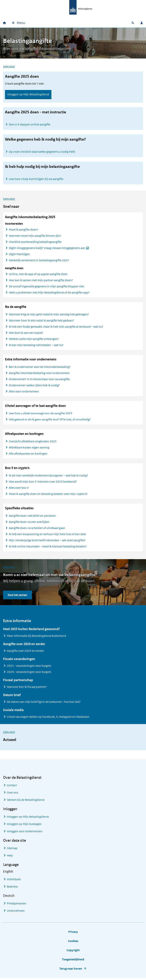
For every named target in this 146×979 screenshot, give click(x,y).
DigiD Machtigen (19, 255)
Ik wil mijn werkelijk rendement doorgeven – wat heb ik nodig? (48, 476)
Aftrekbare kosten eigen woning (29, 448)
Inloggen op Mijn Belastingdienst (28, 94)
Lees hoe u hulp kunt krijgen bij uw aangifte (36, 179)
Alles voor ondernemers (24, 392)
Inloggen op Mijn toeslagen (24, 825)
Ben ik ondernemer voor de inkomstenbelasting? (40, 367)
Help (10, 856)
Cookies (73, 942)
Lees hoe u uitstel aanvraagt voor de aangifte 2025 (40, 414)
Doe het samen (17, 595)
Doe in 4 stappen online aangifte (29, 124)
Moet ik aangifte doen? (23, 230)
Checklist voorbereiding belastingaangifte (35, 242)
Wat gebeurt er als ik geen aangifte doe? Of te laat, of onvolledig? (50, 420)
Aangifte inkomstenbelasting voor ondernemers (39, 374)
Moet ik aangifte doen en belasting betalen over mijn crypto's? (48, 494)
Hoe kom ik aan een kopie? (26, 333)
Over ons (12, 793)
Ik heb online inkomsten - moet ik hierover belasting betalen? (48, 547)
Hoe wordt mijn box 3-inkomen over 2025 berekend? (43, 482)
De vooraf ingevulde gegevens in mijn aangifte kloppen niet (46, 287)
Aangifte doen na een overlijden (29, 522)
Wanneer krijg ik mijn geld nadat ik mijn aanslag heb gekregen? (49, 315)
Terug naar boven (70, 969)
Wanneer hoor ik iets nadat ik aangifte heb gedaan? (41, 321)
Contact (12, 786)
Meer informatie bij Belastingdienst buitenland (36, 636)
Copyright (73, 951)
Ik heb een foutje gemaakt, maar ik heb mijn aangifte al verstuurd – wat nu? (56, 327)
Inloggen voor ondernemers (24, 832)
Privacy (73, 932)
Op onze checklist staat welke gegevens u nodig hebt (42, 151)
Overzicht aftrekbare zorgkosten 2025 (33, 442)
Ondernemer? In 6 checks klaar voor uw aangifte (39, 380)
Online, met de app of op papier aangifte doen (38, 275)
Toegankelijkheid (73, 960)
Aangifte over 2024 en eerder (25, 651)
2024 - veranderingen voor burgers (29, 672)
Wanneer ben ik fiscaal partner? (27, 687)
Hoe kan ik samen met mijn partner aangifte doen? (41, 281)
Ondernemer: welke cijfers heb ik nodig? (34, 386)
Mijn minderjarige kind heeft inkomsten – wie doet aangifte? (47, 541)
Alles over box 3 (19, 488)
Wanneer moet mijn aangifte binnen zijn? (35, 236)
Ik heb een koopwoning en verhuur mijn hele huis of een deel (47, 535)
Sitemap (12, 849)
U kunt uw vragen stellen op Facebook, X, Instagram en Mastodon (48, 717)
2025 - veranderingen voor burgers (29, 666)
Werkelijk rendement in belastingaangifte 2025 (39, 261)
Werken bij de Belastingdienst (26, 800)
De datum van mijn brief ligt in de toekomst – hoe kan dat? (44, 702)
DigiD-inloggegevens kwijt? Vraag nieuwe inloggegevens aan (49, 249)
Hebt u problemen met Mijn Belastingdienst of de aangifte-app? (49, 293)
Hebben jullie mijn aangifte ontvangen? (34, 339)
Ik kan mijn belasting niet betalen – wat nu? (36, 346)
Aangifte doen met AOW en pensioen (32, 516)
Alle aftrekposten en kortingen (28, 454)
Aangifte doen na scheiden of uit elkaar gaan (37, 529)
